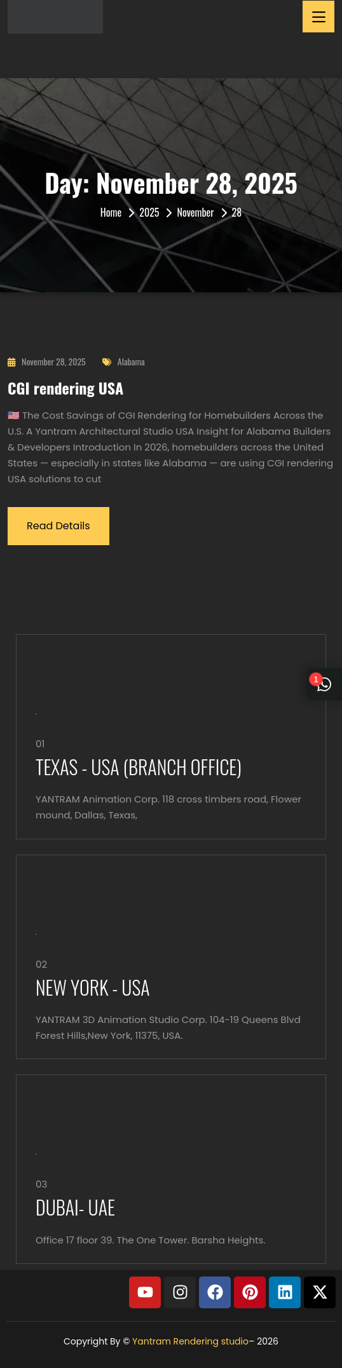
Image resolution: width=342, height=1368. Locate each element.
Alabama (123, 361)
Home (110, 212)
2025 (149, 212)
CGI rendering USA (65, 387)
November (195, 212)
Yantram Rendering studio (190, 1341)
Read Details (58, 525)
